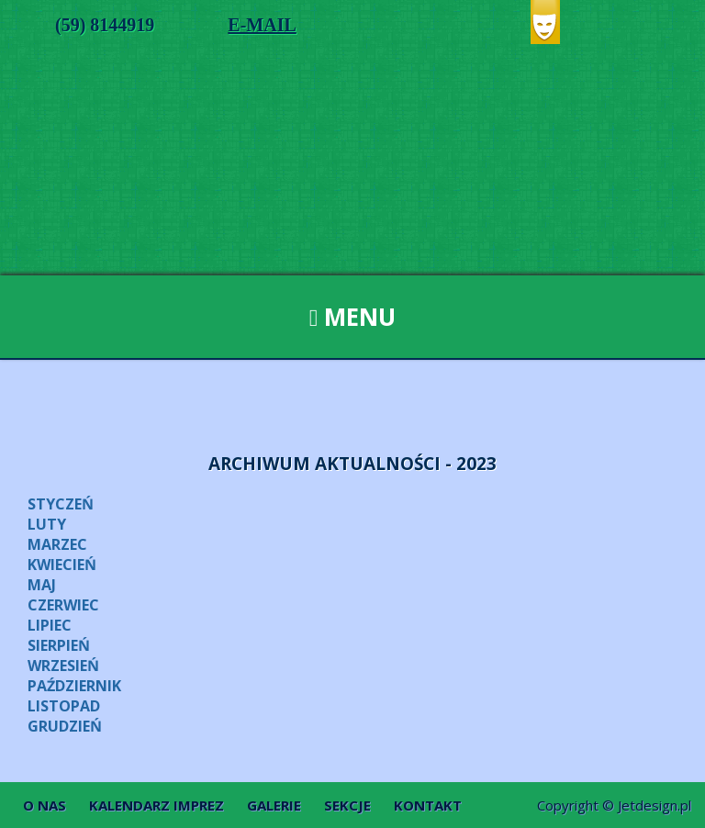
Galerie (274, 805)
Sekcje (347, 805)
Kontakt (428, 805)
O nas (44, 805)
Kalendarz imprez (156, 805)
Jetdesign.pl (654, 805)
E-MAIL (262, 25)
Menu (353, 316)
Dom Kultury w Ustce (352, 174)
